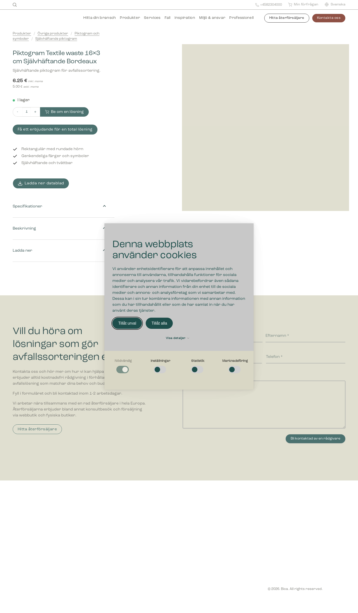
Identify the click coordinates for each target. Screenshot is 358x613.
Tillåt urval (127, 323)
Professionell (241, 18)
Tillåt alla (159, 323)
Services (152, 18)
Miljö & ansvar (212, 18)
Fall (168, 18)
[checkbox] (123, 366)
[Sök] (15, 4)
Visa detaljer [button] (177, 338)
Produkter (130, 18)
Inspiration (185, 18)
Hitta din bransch (99, 18)
